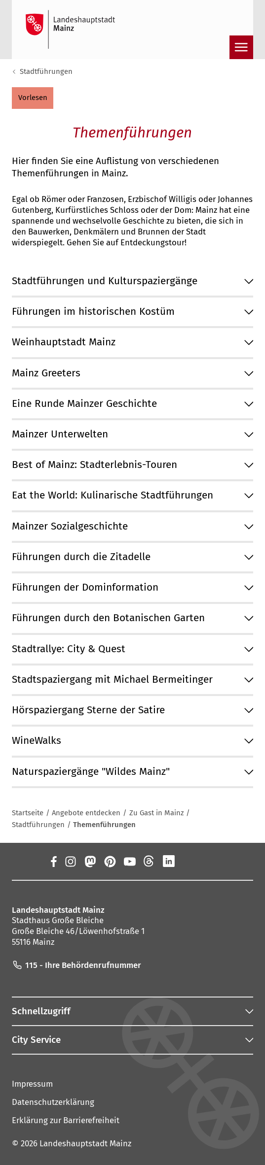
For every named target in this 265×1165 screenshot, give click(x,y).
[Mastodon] (90, 861)
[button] (33, 98)
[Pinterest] (109, 861)
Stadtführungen (46, 71)
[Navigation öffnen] (241, 47)
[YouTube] (129, 861)
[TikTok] (208, 861)
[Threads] (149, 861)
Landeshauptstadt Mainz (85, 1143)
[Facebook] (53, 861)
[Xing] (188, 861)
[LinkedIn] (169, 861)
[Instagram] (70, 861)
